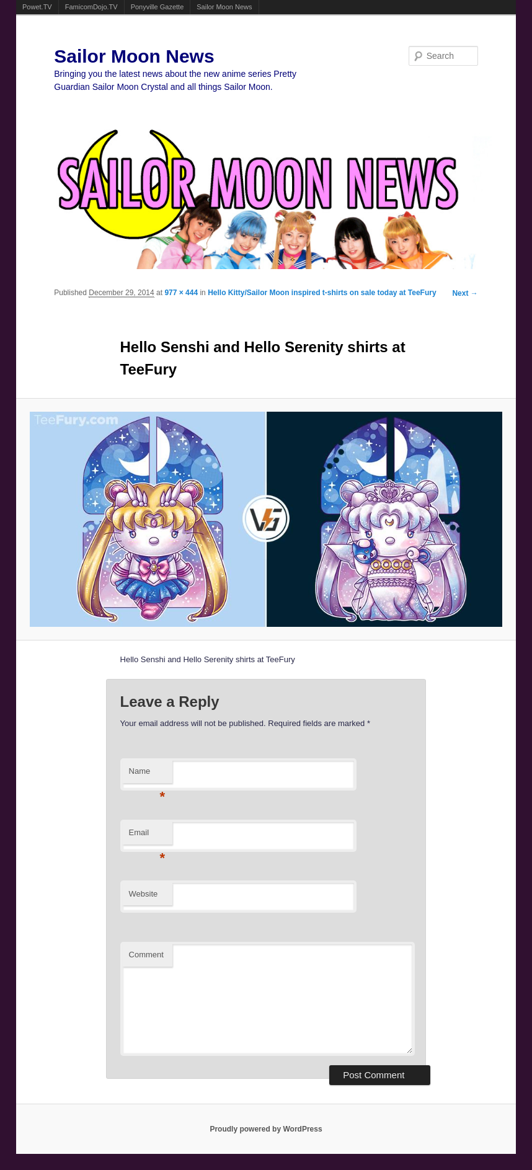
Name (147, 774)
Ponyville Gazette (157, 7)
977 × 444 (181, 292)
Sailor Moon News (224, 7)
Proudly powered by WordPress (266, 1129)
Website (143, 893)
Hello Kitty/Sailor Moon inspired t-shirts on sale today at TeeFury (322, 292)
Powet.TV (37, 7)
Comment (146, 954)
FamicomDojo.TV (91, 7)
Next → (464, 293)
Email (147, 836)
